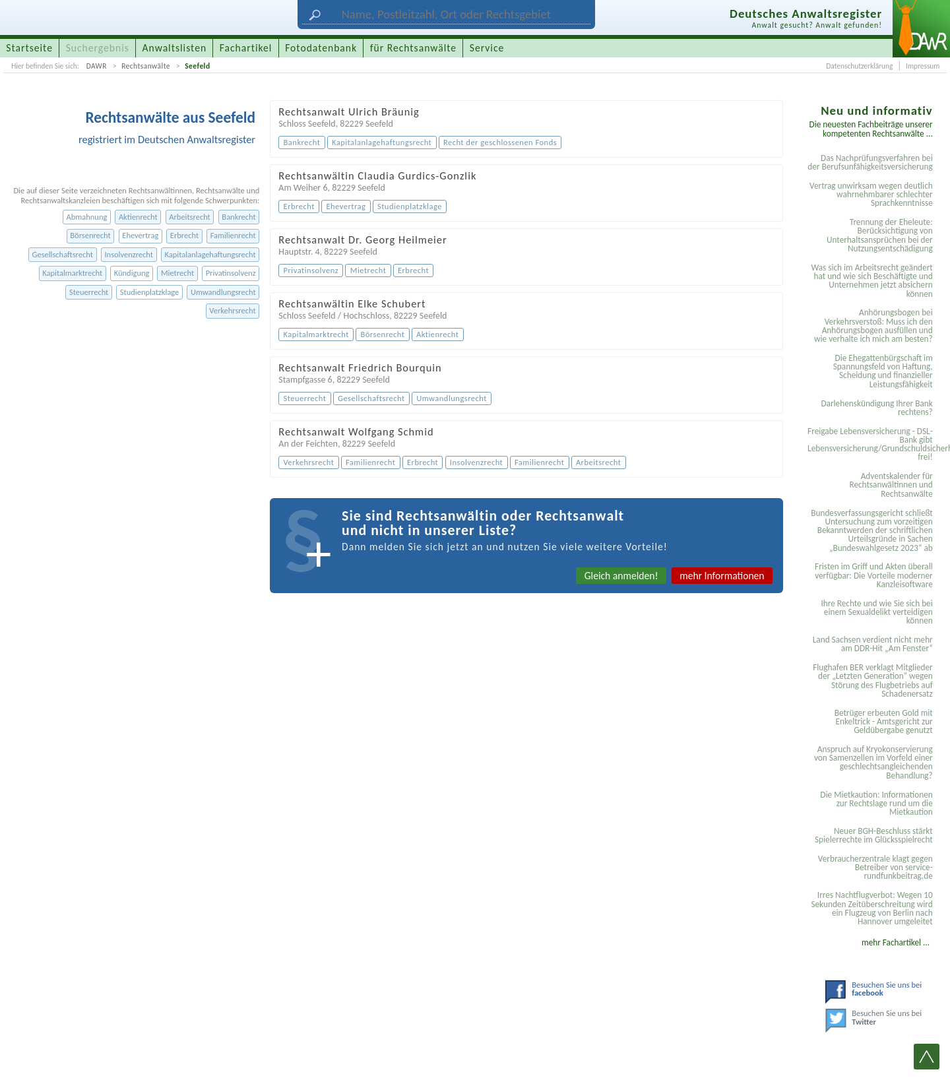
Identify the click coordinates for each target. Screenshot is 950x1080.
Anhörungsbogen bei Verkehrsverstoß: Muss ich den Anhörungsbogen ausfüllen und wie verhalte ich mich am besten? (873, 325)
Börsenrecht (90, 235)
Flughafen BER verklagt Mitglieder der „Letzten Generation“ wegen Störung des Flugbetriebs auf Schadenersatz (873, 680)
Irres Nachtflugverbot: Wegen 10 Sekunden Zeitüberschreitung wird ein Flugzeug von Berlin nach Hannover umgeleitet (871, 908)
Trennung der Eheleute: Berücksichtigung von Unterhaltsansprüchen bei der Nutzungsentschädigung (880, 235)
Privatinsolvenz (231, 273)
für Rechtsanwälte (413, 48)
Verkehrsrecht (232, 310)
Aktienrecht (138, 217)
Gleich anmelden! (621, 575)
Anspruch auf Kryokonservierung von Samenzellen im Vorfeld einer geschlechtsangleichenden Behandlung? (873, 762)
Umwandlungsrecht (223, 292)
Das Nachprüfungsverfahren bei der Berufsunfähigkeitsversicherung (870, 162)
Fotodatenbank (321, 48)
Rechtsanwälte (145, 66)
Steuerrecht (88, 292)
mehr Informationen (722, 575)
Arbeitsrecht (189, 217)
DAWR (96, 66)
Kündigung (132, 273)
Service (487, 48)
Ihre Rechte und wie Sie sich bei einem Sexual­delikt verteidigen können (876, 612)
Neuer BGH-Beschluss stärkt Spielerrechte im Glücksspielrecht (874, 835)
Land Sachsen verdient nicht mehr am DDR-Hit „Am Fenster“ (873, 644)
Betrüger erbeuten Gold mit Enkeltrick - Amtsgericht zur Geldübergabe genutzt (884, 721)
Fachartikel (246, 48)
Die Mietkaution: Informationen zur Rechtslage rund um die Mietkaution (876, 803)
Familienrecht (233, 235)
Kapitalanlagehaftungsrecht (210, 254)
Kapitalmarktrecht (72, 273)
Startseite (29, 48)
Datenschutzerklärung (859, 66)
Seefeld (197, 66)
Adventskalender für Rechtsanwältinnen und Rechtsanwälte (890, 484)
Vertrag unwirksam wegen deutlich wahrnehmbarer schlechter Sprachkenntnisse (871, 194)
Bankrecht (238, 217)
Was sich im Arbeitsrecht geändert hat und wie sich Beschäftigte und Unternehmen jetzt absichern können (871, 281)
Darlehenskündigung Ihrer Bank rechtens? (876, 408)
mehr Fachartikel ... (896, 942)
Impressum (922, 66)
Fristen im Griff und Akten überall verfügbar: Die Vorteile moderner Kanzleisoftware (874, 575)
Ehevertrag (140, 235)
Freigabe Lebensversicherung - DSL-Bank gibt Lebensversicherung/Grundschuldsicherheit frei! (872, 444)
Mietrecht (177, 273)
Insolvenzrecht (128, 254)
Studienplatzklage (149, 292)
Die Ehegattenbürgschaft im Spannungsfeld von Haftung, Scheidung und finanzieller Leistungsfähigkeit (883, 371)
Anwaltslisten (174, 48)
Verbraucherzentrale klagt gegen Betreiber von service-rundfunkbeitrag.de (875, 867)
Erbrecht (184, 235)
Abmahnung (87, 217)
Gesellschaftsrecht (62, 254)
